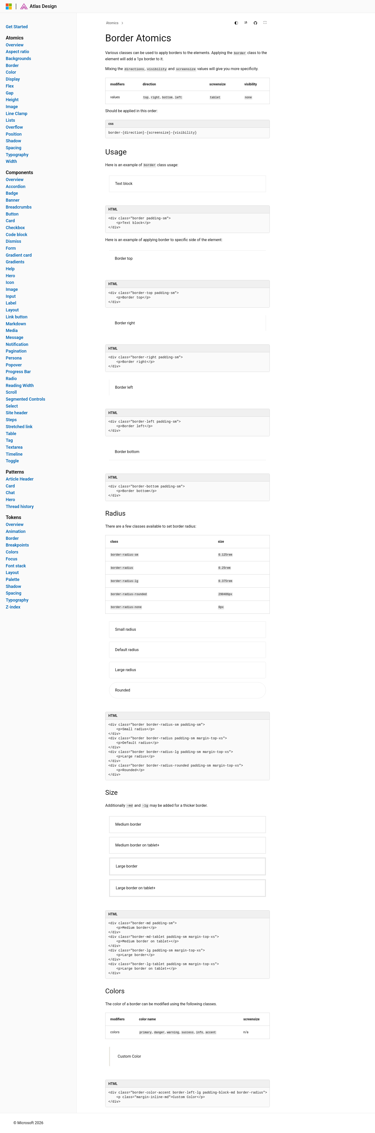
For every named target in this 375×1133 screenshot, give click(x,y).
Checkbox (15, 227)
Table (11, 433)
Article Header (19, 479)
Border (12, 65)
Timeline (14, 454)
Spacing (13, 147)
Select (12, 406)
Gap (9, 93)
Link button (17, 317)
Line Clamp (17, 113)
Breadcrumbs (19, 207)
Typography (17, 154)
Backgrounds (18, 58)
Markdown (16, 323)
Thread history (20, 506)
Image (12, 106)
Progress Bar (18, 371)
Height (12, 99)
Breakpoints (17, 545)
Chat (10, 492)
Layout (12, 310)
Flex (10, 86)
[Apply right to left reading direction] (246, 23)
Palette (12, 579)
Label (11, 303)
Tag (9, 440)
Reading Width (20, 385)
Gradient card (19, 255)
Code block (16, 234)
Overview (14, 45)
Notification (17, 344)
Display (13, 79)
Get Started (17, 26)
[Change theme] (236, 23)
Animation (16, 531)
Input (11, 296)
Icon (10, 282)
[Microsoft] (9, 6)
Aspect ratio (17, 51)
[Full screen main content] (265, 23)
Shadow (13, 140)
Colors (12, 552)
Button (12, 214)
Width (11, 161)
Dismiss (13, 241)
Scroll (11, 392)
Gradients (15, 262)
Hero (10, 275)
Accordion (15, 186)
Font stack (16, 566)
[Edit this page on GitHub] (255, 23)
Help (10, 268)
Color (11, 72)
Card (10, 220)
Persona (14, 358)
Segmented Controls (25, 399)
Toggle (12, 461)
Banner (12, 200)
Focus (11, 559)
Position (14, 134)
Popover (14, 365)
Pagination (16, 351)
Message (14, 337)
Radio (11, 378)
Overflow (14, 127)
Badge (12, 193)
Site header (17, 412)
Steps (11, 419)
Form (11, 248)
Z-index (13, 607)
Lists (10, 120)
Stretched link (19, 426)
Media (12, 330)
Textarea (14, 447)
